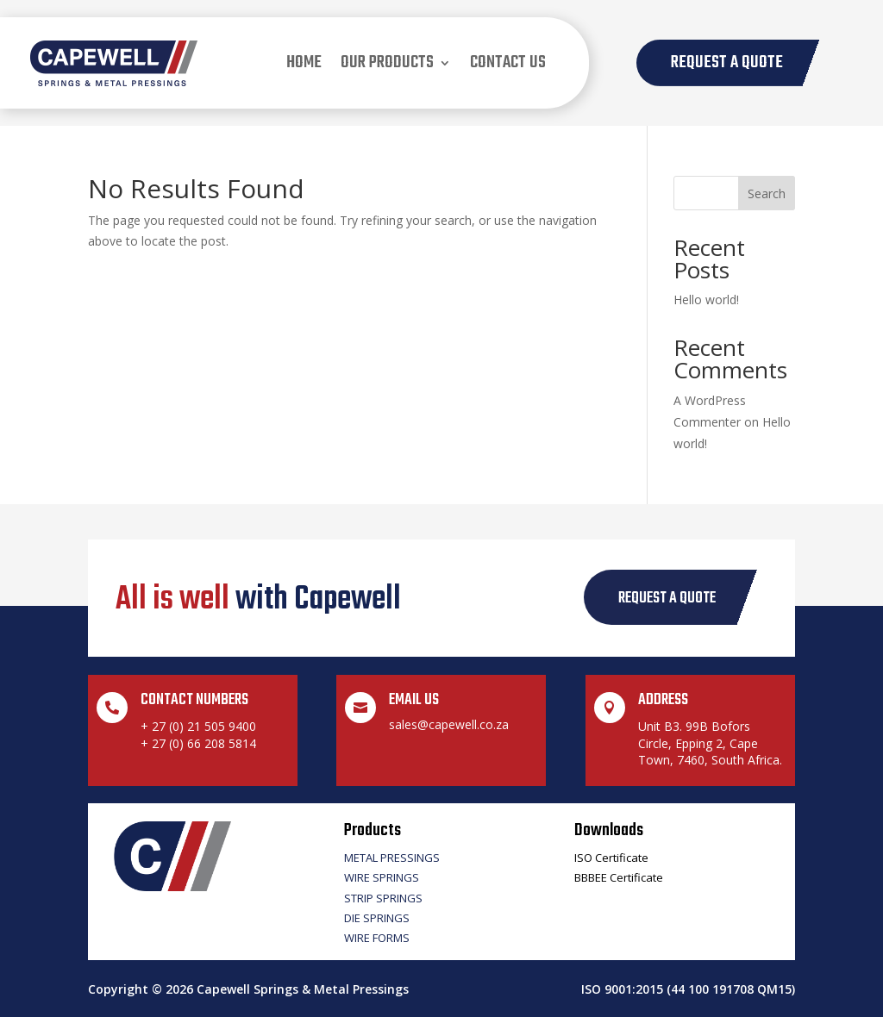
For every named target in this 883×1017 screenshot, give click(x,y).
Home (304, 62)
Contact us (508, 62)
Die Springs (377, 918)
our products (387, 62)
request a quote (667, 598)
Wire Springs (381, 877)
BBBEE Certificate (618, 877)
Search (767, 193)
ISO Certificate (611, 857)
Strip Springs (383, 898)
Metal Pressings (392, 857)
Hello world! (706, 299)
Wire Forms (377, 937)
